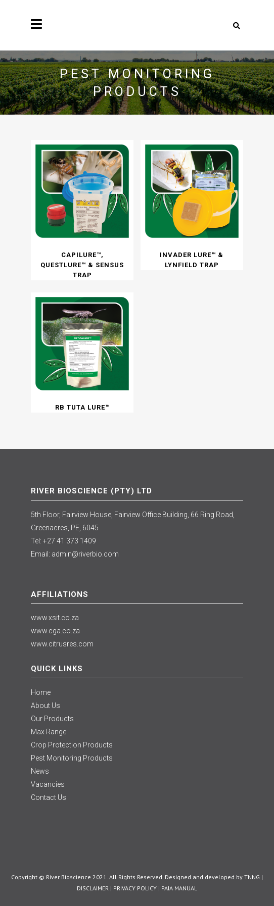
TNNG (252, 877)
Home (41, 692)
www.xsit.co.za (55, 618)
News (40, 771)
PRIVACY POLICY (135, 888)
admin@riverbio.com (85, 554)
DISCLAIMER (93, 888)
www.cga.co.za (55, 631)
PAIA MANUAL (179, 888)
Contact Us (48, 797)
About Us (45, 705)
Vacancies (48, 784)
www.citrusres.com (62, 644)
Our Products (52, 719)
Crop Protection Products (72, 745)
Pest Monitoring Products (72, 758)
